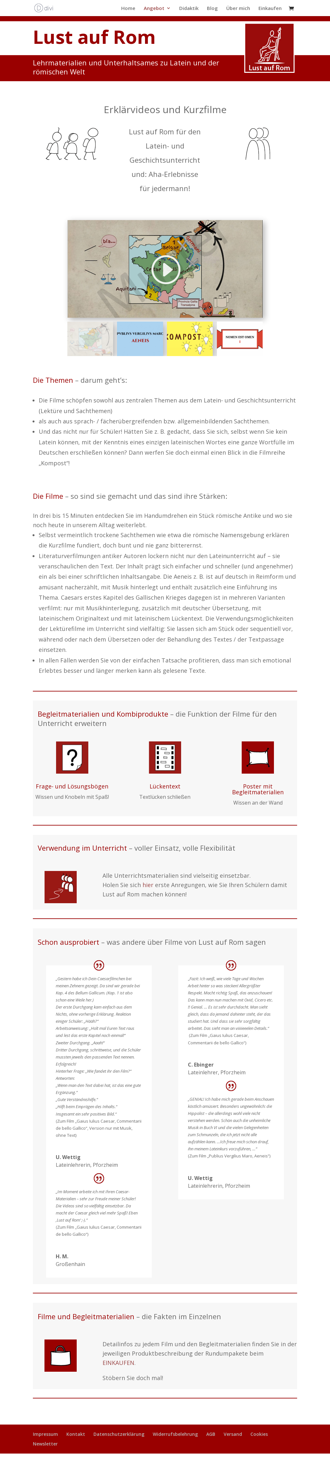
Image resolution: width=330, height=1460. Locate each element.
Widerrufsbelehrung (175, 1434)
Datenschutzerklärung (118, 1434)
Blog (212, 8)
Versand (233, 1434)
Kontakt (75, 1434)
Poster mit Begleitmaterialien (258, 789)
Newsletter (45, 1444)
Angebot (154, 8)
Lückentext (165, 786)
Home (128, 8)
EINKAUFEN (118, 1363)
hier (147, 885)
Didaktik (189, 8)
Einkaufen (270, 8)
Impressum (45, 1434)
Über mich (238, 8)
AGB (210, 1434)
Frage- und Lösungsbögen (72, 786)
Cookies (259, 1434)
